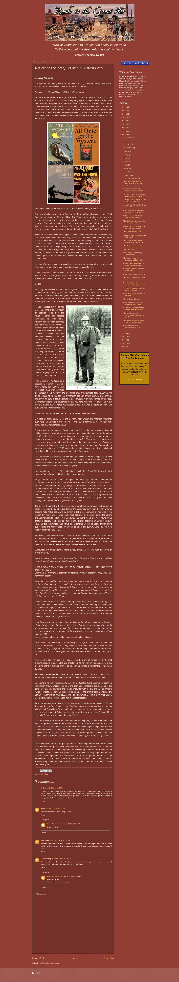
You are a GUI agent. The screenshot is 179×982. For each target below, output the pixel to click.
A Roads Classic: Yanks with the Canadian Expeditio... (134, 200)
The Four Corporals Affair (132, 232)
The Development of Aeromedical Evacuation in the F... (133, 315)
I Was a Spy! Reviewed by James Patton (132, 254)
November (128, 141)
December (128, 137)
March (126, 168)
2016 (124, 336)
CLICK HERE (135, 379)
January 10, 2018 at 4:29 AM (70, 876)
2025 (124, 110)
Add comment (41, 894)
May (125, 161)
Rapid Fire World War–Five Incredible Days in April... (133, 303)
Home (74, 958)
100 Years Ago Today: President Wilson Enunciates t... (134, 289)
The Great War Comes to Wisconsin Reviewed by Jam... (132, 183)
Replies (46, 820)
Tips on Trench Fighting (131, 299)
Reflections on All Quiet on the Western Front (134, 294)
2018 (124, 135)
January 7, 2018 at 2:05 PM (60, 840)
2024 (124, 114)
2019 (124, 131)
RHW (43, 808)
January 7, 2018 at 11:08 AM (53, 788)
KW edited (44, 774)
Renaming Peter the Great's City (134, 274)
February (127, 172)
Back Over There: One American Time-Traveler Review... (134, 284)
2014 (124, 343)
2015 (124, 340)
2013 (124, 347)
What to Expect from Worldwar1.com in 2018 (132, 327)
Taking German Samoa (131, 178)
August (126, 151)
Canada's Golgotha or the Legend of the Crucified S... (134, 190)
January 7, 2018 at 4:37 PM (70, 824)
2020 (124, 128)
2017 (124, 333)
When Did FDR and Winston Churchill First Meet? (133, 216)
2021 (124, 124)
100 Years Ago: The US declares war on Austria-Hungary (134, 195)
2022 (124, 121)
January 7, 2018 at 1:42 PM (55, 808)
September (128, 148)
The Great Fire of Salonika (132, 246)
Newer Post (38, 958)
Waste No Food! (129, 249)
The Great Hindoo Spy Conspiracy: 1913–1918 (132, 259)
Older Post (109, 958)
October (127, 144)
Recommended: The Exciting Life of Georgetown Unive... (134, 309)
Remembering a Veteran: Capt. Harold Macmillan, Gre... (134, 264)
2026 (124, 107)
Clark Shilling (46, 859)
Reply (43, 801)
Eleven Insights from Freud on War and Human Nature (134, 227)
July (125, 155)
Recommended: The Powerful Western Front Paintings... (133, 211)
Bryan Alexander (53, 824)
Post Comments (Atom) (50, 963)
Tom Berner (45, 840)
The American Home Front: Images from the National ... (134, 241)
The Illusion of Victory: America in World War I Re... (134, 222)
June (126, 158)
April (125, 165)
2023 (124, 117)
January (127, 175)
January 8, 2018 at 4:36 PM (61, 859)
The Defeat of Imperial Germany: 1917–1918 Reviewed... (135, 321)
